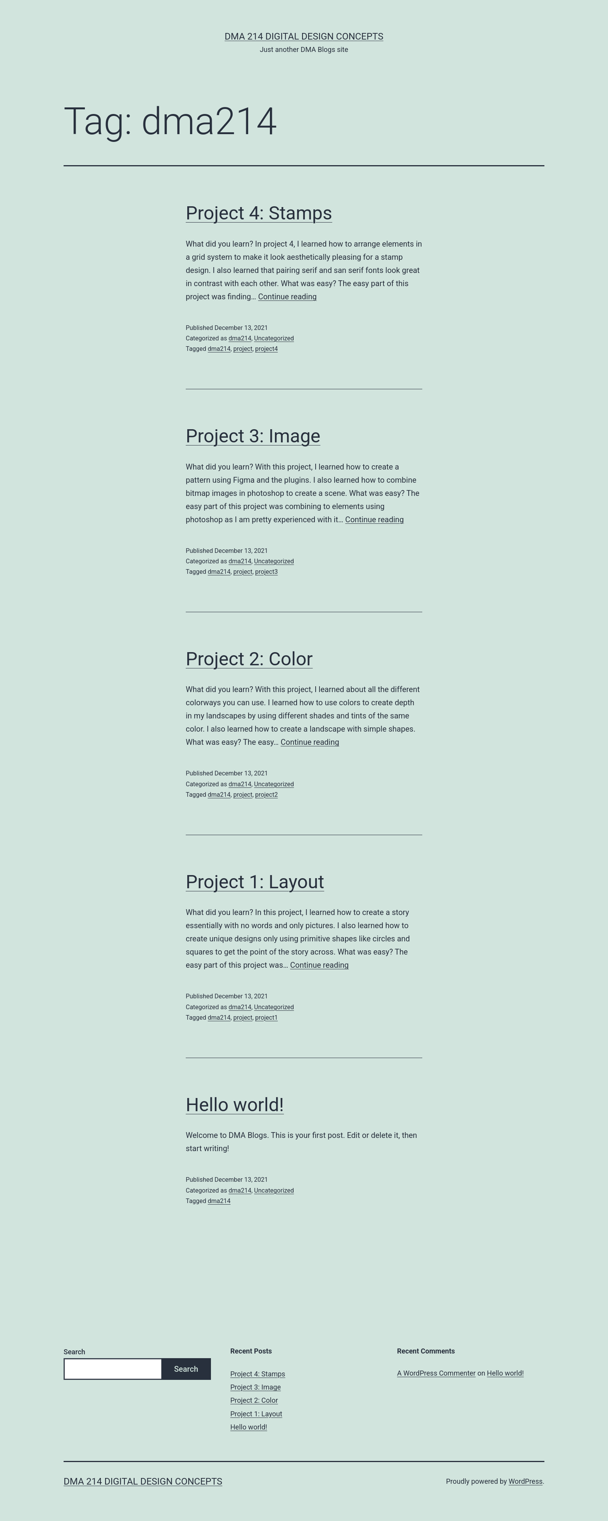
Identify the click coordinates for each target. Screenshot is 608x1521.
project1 (266, 1017)
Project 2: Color (249, 659)
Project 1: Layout (255, 882)
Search (74, 1352)
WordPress (525, 1481)
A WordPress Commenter (436, 1373)
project (242, 348)
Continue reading (287, 296)
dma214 (239, 338)
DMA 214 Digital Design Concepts (304, 36)
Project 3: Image (253, 436)
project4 (266, 348)
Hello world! (235, 1105)
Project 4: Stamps (259, 213)
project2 (266, 794)
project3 (266, 571)
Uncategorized (274, 338)
